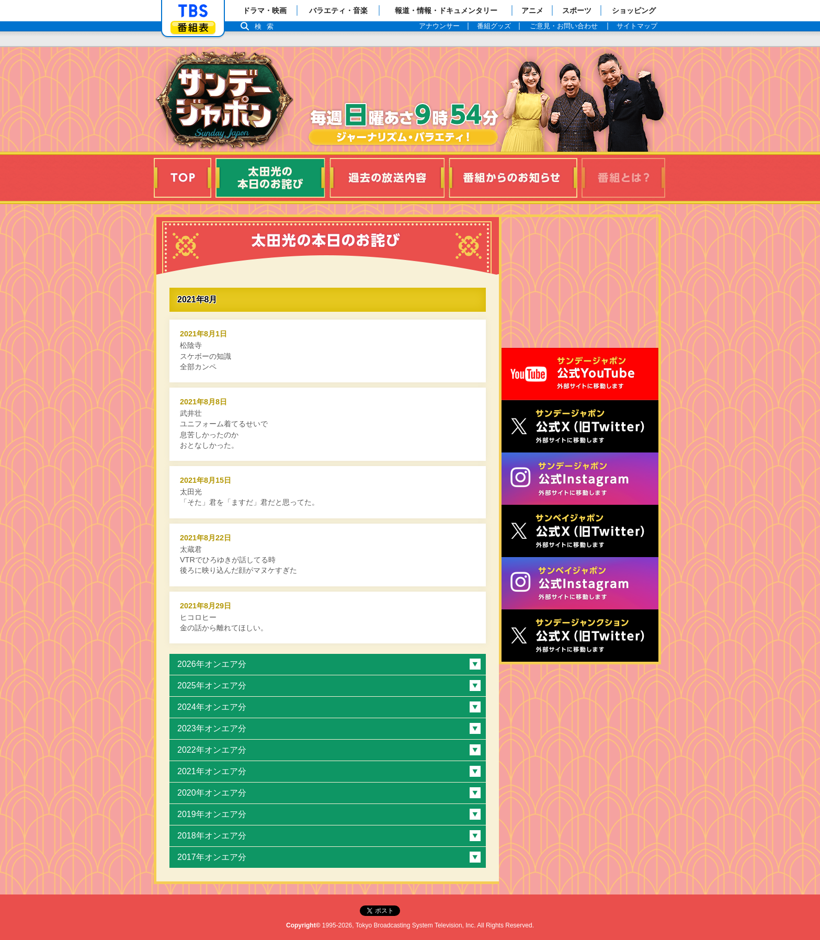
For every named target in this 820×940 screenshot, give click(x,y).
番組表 (192, 27)
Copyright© (303, 925)
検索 (267, 26)
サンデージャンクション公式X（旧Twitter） (580, 635)
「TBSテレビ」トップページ (193, 11)
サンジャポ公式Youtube (580, 374)
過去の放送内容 (387, 178)
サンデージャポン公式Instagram (580, 478)
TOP (182, 178)
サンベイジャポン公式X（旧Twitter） (580, 531)
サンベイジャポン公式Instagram (580, 583)
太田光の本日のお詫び (270, 178)
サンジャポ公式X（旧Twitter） (580, 426)
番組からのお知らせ (513, 178)
